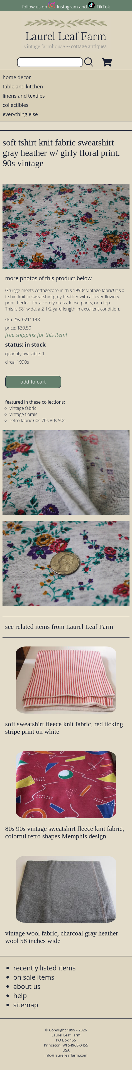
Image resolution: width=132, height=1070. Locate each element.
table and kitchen (23, 86)
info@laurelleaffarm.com (66, 1055)
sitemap (25, 1004)
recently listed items (44, 967)
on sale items (33, 977)
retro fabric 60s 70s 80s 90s (37, 420)
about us (26, 986)
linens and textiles (24, 95)
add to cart (33, 382)
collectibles (15, 105)
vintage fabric (23, 408)
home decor (17, 77)
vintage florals (23, 414)
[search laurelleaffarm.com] (90, 62)
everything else (20, 114)
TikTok (103, 7)
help (20, 995)
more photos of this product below (48, 278)
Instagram (67, 7)
